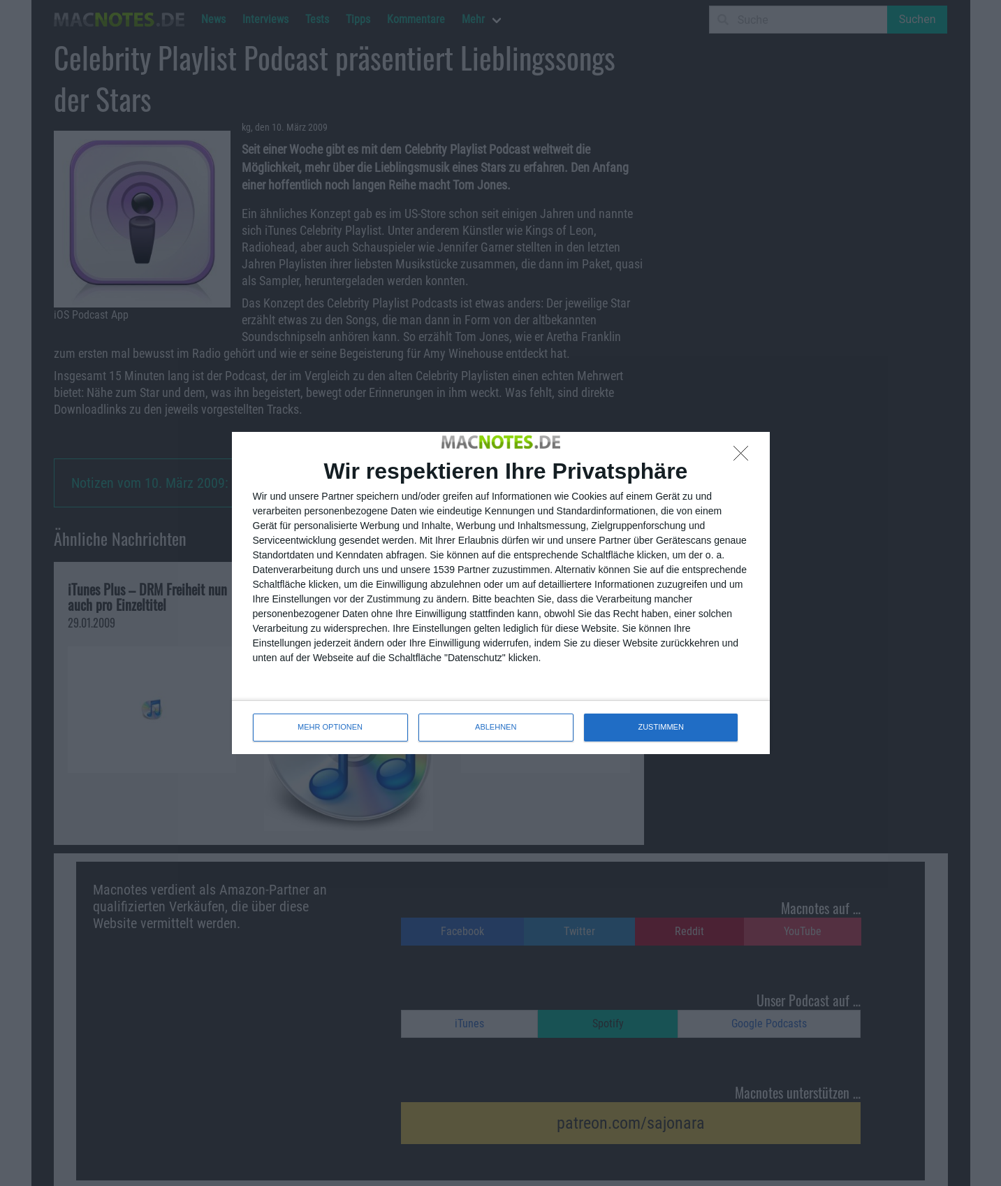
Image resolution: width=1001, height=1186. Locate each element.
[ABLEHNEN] (744, 457)
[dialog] (501, 592)
